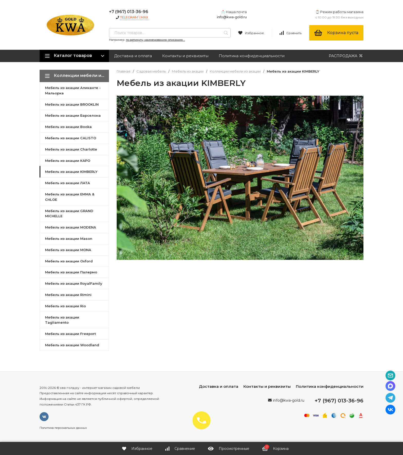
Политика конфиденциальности (252, 55)
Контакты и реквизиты (185, 55)
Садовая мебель (151, 71)
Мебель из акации (188, 71)
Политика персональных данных (63, 428)
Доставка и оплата (133, 55)
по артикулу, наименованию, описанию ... (155, 40)
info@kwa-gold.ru (232, 17)
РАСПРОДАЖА (346, 55)
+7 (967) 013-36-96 (128, 11)
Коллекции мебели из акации (235, 71)
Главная (123, 71)
